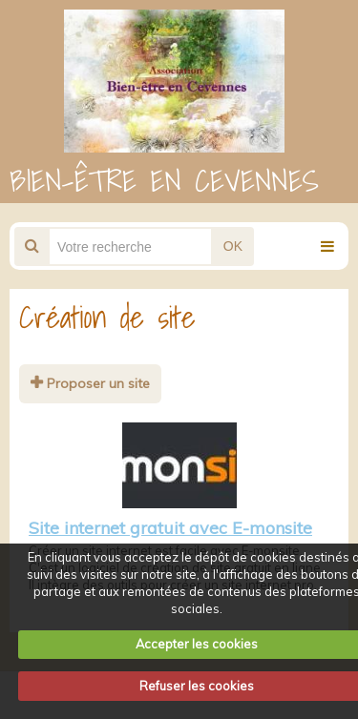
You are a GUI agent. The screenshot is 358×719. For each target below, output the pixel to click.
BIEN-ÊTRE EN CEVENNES (164, 180)
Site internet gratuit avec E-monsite (170, 527)
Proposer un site (90, 383)
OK (232, 246)
